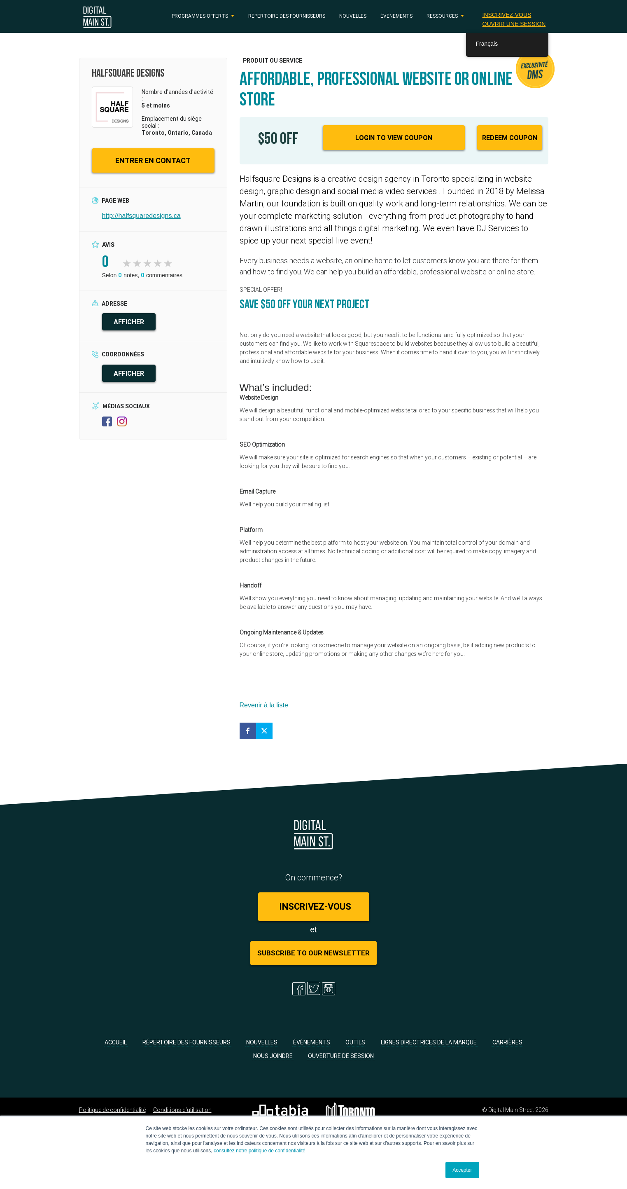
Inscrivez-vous (506, 15)
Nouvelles (352, 16)
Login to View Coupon (393, 137)
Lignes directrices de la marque (429, 1042)
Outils (355, 1042)
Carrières (507, 1042)
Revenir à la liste (264, 705)
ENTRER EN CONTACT (153, 160)
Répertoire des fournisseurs (286, 16)
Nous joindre (273, 1056)
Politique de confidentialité (112, 1110)
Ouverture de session (341, 1056)
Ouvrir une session (513, 24)
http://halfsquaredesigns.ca (141, 215)
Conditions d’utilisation (182, 1110)
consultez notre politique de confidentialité (259, 1151)
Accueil (116, 1042)
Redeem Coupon (509, 137)
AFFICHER (129, 322)
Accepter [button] (462, 1170)
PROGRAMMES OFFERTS (200, 16)
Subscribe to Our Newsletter (313, 952)
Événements (396, 16)
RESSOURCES (442, 16)
